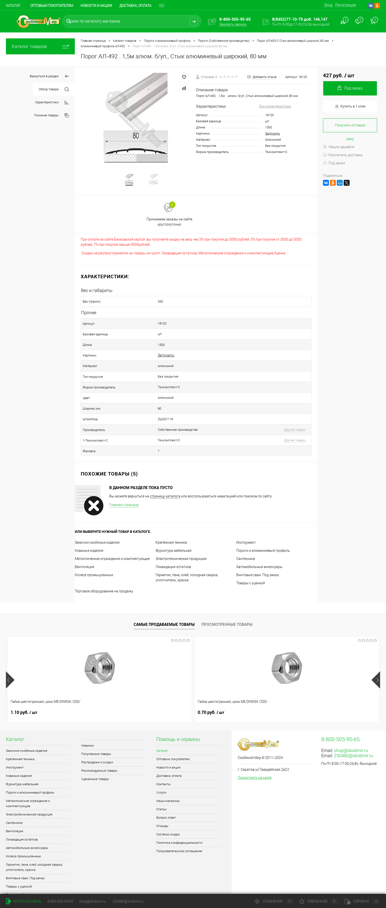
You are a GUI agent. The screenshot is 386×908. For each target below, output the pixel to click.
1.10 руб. (24, 687)
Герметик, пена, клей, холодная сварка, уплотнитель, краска (34, 841)
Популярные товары (96, 728)
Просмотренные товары (227, 599)
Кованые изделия (89, 525)
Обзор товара (54, 89)
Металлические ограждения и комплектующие (112, 533)
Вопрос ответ (166, 792)
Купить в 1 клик (350, 106)
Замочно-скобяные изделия (97, 517)
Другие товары (277, 409)
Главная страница (124, 479)
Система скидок (168, 809)
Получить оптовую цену (350, 127)
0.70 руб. (98, 687)
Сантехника (245, 533)
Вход (328, 5)
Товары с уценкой (250, 558)
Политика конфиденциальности (179, 817)
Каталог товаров (40, 46)
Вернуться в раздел (49, 76)
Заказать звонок (232, 24)
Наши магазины (168, 775)
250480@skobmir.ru (353, 730)
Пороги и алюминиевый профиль (263, 525)
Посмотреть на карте (255, 752)
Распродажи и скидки (97, 737)
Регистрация (345, 5)
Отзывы (162, 800)
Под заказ (334, 163)
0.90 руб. (173, 687)
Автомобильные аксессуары (259, 541)
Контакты (163, 759)
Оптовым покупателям (51, 6)
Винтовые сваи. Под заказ (257, 550)
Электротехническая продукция (181, 533)
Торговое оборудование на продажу (104, 566)
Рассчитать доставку (343, 155)
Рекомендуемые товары (99, 745)
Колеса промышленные (94, 550)
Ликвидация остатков (173, 541)
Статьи (161, 784)
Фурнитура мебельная (174, 525)
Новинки (87, 720)
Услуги (161, 767)
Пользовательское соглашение (179, 826)
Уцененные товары (95, 753)
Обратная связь (24, 901)
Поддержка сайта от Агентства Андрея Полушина (46, 887)
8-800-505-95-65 (60, 901)
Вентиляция (84, 541)
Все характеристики (275, 106)
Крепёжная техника (171, 517)
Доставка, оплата (135, 6)
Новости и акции (96, 6)
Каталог (13, 6)
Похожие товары (51, 115)
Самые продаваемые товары (164, 599)
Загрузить (272, 133)
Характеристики (52, 102)
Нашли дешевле (338, 147)
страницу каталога (165, 471)
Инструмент (246, 517)
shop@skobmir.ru (351, 725)
